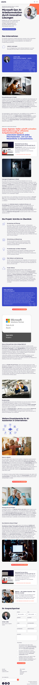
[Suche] (35, 2)
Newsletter (22, 672)
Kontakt (3, 669)
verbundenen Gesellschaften (28, 648)
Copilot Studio (32, 232)
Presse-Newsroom (23, 671)
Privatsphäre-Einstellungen (32, 681)
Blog (21, 670)
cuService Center (5, 671)
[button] (37, 2)
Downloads (4, 670)
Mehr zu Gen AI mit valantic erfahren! (19, 564)
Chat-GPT (4, 106)
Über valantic (22, 669)
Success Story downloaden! (9, 29)
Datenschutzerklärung (32, 646)
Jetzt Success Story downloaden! (19, 309)
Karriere (21, 674)
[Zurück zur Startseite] (3, 1)
